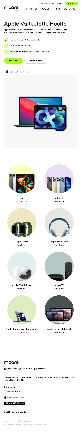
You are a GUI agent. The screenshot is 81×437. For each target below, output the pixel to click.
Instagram (27, 369)
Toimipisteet (44, 3)
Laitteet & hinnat (36, 61)
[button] (31, 9)
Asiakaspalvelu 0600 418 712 (25, 425)
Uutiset (59, 3)
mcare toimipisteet (15, 391)
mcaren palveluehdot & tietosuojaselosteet (18, 421)
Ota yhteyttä (69, 9)
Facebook (12, 369)
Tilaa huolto (71, 3)
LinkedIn (42, 369)
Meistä (53, 3)
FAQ (58, 9)
